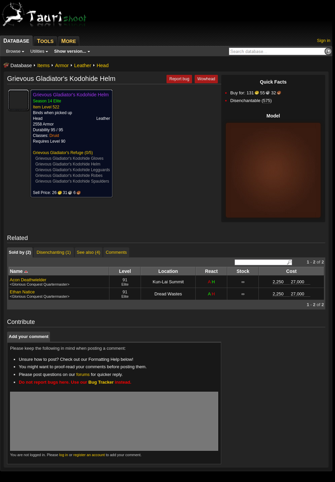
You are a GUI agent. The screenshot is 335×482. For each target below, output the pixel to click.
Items (43, 65)
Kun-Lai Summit (168, 281)
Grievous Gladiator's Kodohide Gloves (69, 158)
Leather (82, 65)
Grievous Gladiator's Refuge (58, 152)
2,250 (278, 281)
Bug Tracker (100, 382)
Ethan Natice (22, 291)
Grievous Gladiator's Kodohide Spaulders (72, 181)
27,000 (297, 281)
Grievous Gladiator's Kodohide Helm (67, 164)
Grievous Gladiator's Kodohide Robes (68, 175)
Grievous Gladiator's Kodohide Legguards (72, 169)
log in (63, 455)
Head (103, 65)
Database (21, 65)
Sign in (323, 40)
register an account (89, 455)
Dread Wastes (168, 293)
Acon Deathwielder (28, 279)
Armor (62, 65)
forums (83, 374)
